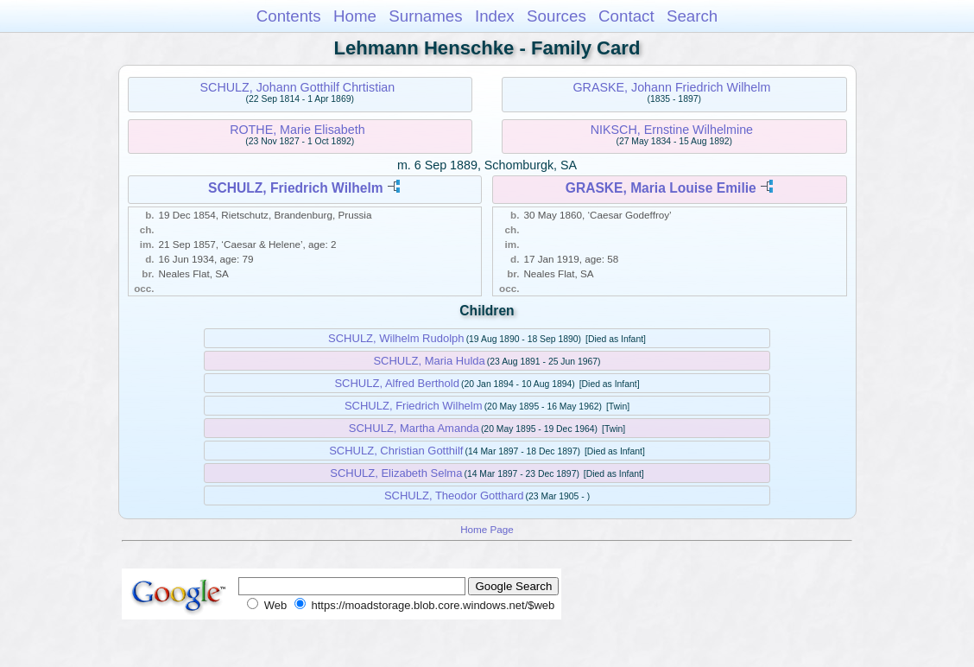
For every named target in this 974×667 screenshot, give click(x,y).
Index (495, 16)
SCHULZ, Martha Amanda (414, 428)
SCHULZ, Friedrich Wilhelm (295, 188)
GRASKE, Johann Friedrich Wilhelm (671, 87)
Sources (556, 16)
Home (354, 16)
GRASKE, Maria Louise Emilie (661, 188)
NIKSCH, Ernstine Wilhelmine (672, 130)
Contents (288, 16)
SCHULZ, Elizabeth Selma (396, 473)
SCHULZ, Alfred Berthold (396, 383)
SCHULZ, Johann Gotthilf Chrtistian (297, 87)
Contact (626, 16)
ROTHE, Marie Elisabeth (297, 130)
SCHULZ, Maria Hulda (428, 360)
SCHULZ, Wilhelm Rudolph (396, 338)
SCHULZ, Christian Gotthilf (396, 450)
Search (692, 16)
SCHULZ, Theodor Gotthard (454, 495)
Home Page (487, 529)
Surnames (425, 16)
